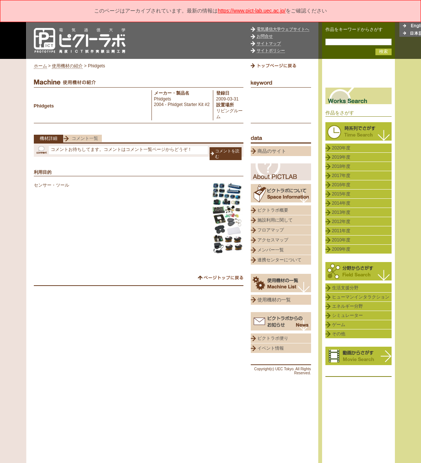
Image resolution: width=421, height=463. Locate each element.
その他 (338, 333)
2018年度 (341, 166)
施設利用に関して (275, 220)
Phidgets (162, 99)
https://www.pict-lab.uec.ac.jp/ (251, 11)
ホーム (40, 65)
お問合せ (265, 36)
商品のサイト (271, 151)
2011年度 (341, 230)
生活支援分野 (345, 287)
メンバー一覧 (270, 249)
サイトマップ (269, 43)
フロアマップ (270, 230)
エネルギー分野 (347, 306)
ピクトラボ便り (272, 338)
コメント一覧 (85, 138)
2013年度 (341, 212)
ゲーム (338, 324)
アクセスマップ (272, 240)
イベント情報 (270, 348)
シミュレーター (347, 315)
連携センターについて (279, 259)
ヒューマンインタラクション (360, 297)
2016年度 (341, 184)
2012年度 (341, 221)
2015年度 (341, 194)
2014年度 (341, 203)
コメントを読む (227, 154)
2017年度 (341, 175)
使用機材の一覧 (274, 300)
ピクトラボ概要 (272, 210)
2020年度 (341, 148)
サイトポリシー (271, 50)
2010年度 (341, 240)
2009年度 (341, 249)
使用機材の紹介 (67, 65)
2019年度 (341, 157)
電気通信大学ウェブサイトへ (283, 29)
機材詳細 (48, 138)
